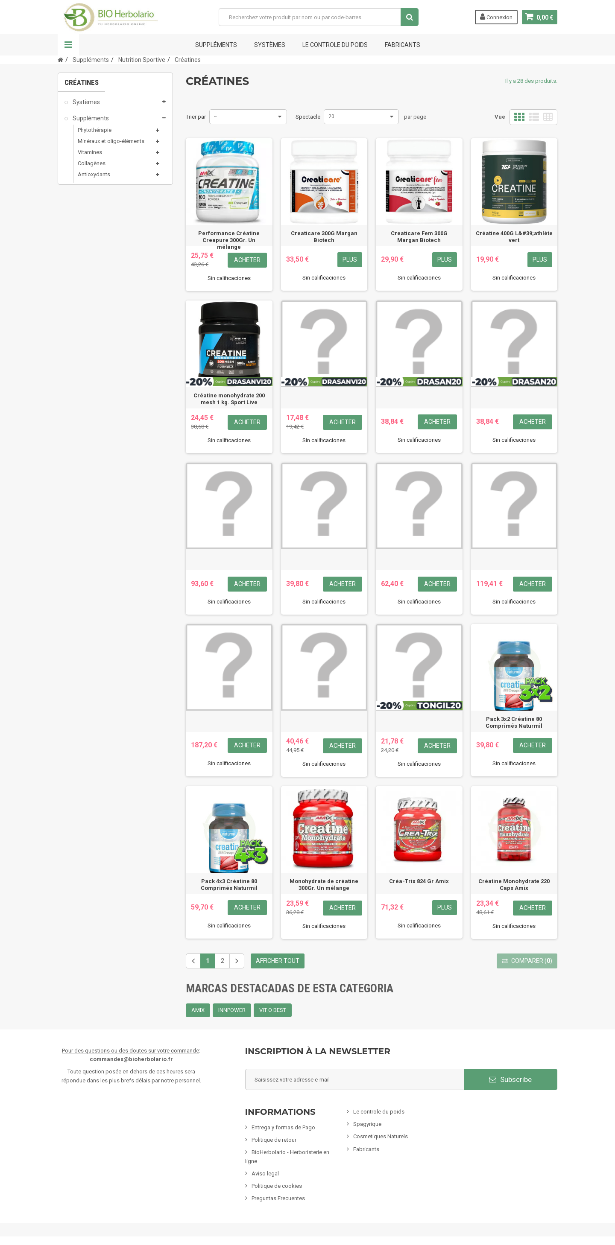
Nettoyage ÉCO (92, 418)
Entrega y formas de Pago (283, 1127)
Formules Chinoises (98, 435)
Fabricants (366, 1149)
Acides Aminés (101, 225)
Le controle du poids (335, 44)
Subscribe (510, 1079)
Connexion (496, 16)
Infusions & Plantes (97, 353)
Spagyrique (367, 1124)
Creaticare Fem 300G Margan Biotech (419, 236)
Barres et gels (99, 236)
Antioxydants (94, 179)
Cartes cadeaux (93, 484)
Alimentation (89, 370)
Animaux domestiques (102, 402)
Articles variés (91, 451)
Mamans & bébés (95, 337)
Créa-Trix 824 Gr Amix (419, 881)
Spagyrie (84, 321)
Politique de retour (274, 1140)
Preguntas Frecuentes (278, 1198)
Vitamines (90, 157)
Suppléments (216, 44)
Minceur (82, 304)
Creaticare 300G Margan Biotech (324, 236)
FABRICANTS (402, 44)
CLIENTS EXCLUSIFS (99, 467)
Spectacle (308, 117)
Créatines (93, 202)
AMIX (198, 1010)
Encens (81, 386)
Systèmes (269, 44)
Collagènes (91, 168)
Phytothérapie (94, 134)
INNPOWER (232, 1010)
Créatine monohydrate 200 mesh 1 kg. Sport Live (229, 398)
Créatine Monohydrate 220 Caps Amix (514, 884)
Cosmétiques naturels (101, 288)
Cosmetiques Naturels (380, 1136)
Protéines (93, 213)
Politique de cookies (277, 1186)
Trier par (196, 117)
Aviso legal (265, 1173)
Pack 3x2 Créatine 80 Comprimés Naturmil (514, 722)
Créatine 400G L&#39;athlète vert (514, 236)
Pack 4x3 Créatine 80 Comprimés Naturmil (229, 884)
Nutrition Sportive (99, 190)
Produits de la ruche (102, 260)
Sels (83, 271)
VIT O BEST (272, 1010)
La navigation (68, 44)
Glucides (93, 247)
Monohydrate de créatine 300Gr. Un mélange (324, 884)
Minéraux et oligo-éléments (111, 146)
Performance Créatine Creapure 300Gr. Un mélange (229, 240)
